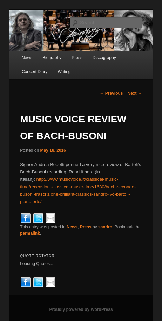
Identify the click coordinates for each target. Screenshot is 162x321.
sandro (105, 226)
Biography (51, 57)
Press (77, 57)
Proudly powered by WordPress (81, 309)
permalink (30, 233)
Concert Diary (34, 71)
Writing (64, 71)
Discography (104, 57)
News (27, 57)
